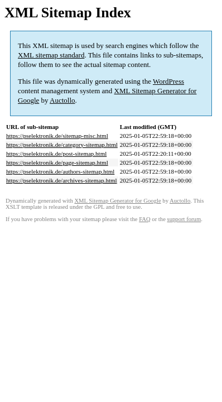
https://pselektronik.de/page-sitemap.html (57, 162)
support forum (184, 219)
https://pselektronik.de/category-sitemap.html (62, 144)
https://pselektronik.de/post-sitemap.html (56, 153)
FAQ (145, 219)
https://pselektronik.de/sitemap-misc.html (57, 135)
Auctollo (62, 100)
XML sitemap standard (51, 55)
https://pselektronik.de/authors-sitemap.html (60, 171)
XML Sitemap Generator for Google (117, 201)
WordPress (168, 81)
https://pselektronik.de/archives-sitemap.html (61, 180)
